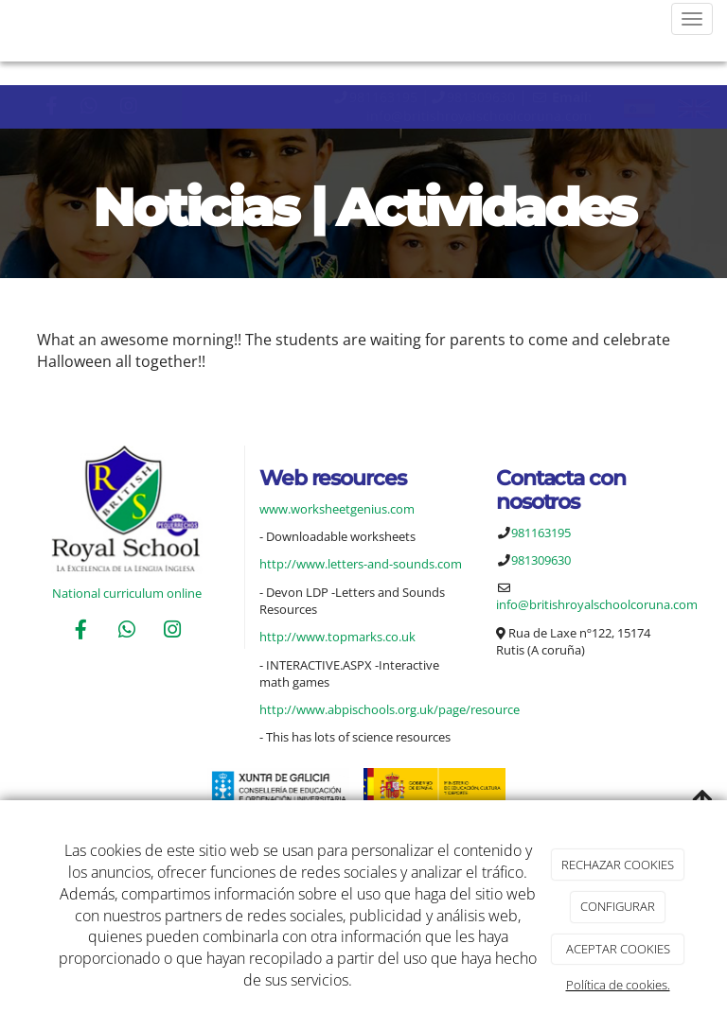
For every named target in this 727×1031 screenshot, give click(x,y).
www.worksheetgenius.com (337, 508)
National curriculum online (127, 593)
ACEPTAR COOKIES (618, 948)
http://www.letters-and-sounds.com (360, 563)
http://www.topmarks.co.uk (337, 636)
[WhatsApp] (127, 631)
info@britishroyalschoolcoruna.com (479, 116)
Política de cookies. (618, 984)
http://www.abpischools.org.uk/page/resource (389, 709)
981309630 (481, 97)
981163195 (383, 97)
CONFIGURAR (617, 906)
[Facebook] (80, 631)
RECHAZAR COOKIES (617, 864)
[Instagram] (172, 631)
